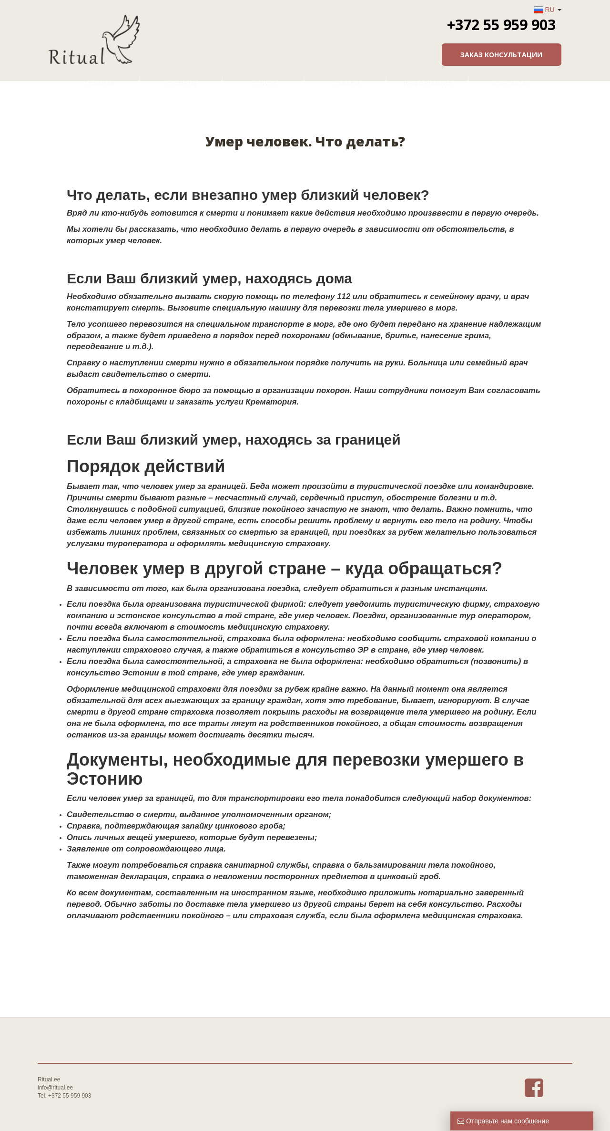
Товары (346, 83)
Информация (428, 83)
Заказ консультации (501, 54)
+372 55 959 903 (501, 24)
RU (549, 9)
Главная (100, 83)
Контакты (510, 83)
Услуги (264, 83)
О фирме (182, 83)
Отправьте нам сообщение (503, 1121)
